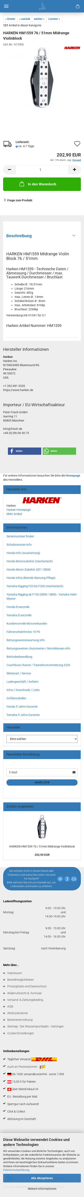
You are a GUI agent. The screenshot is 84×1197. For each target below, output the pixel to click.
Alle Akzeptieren (42, 1178)
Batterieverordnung (20, 1019)
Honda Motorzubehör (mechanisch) (29, 561)
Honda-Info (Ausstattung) (23, 553)
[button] (9, 169)
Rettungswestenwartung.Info (25, 640)
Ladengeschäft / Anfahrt (22, 681)
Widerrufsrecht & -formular (24, 993)
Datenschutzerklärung (16, 1169)
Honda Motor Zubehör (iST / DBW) (28, 569)
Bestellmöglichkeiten (20, 979)
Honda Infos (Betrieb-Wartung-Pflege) (30, 578)
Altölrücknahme (17, 1013)
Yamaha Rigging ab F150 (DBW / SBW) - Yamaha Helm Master (41, 596)
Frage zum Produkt (19, 200)
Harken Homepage (18, 509)
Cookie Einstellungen (20, 1033)
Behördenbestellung (19, 656)
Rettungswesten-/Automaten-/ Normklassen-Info (38, 648)
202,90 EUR (42, 854)
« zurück (24, 19)
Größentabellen (16, 698)
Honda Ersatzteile (17, 607)
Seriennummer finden (20, 536)
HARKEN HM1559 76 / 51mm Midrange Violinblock (42, 846)
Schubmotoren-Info (19, 544)
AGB (10, 1006)
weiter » (39, 19)
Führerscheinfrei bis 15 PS (23, 631)
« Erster (10, 19)
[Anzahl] (42, 169)
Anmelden (42, 782)
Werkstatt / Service (18, 673)
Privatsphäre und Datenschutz (27, 986)
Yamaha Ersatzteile (18, 615)
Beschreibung (19, 235)
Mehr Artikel (14, 514)
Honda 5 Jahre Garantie (22, 706)
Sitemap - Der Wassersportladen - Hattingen (35, 1026)
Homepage (73, 475)
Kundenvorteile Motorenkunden (26, 623)
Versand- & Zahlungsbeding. (25, 999)
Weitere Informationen (42, 1188)
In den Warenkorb (37, 183)
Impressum (14, 973)
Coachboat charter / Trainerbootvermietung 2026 (38, 665)
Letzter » (54, 19)
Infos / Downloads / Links (23, 690)
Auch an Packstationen (26, 1067)
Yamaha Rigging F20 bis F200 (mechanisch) (34, 586)
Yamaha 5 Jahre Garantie (23, 714)
